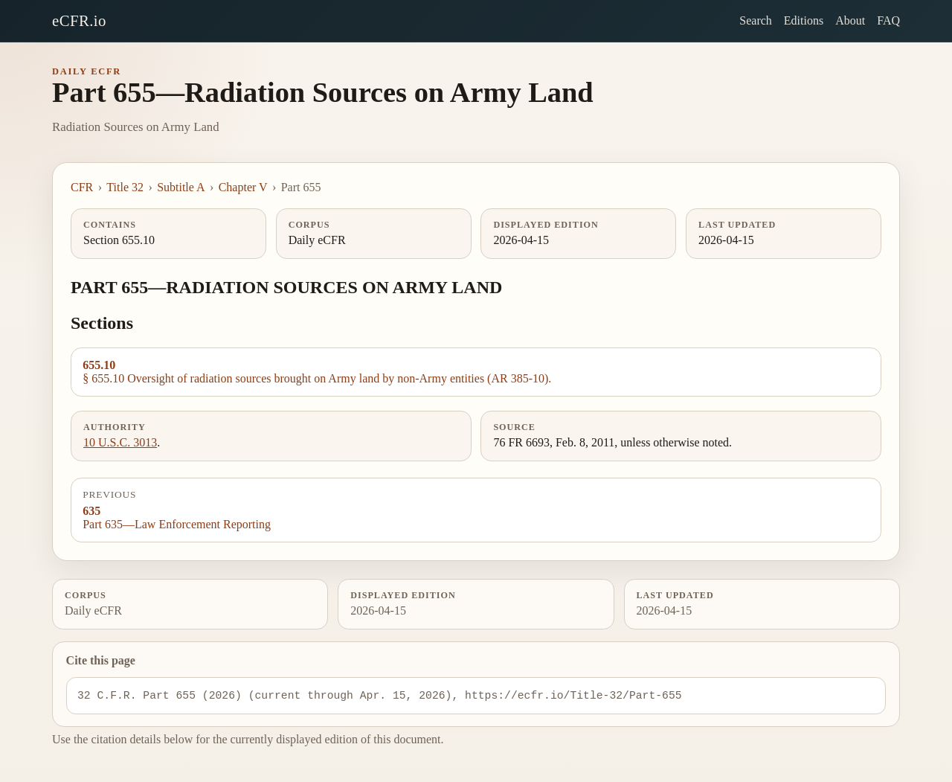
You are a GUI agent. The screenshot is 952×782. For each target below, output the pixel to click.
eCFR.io (79, 20)
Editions (803, 20)
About (850, 20)
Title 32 (125, 187)
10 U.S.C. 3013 (120, 442)
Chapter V (243, 187)
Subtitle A (181, 187)
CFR (82, 187)
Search (755, 20)
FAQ (888, 20)
